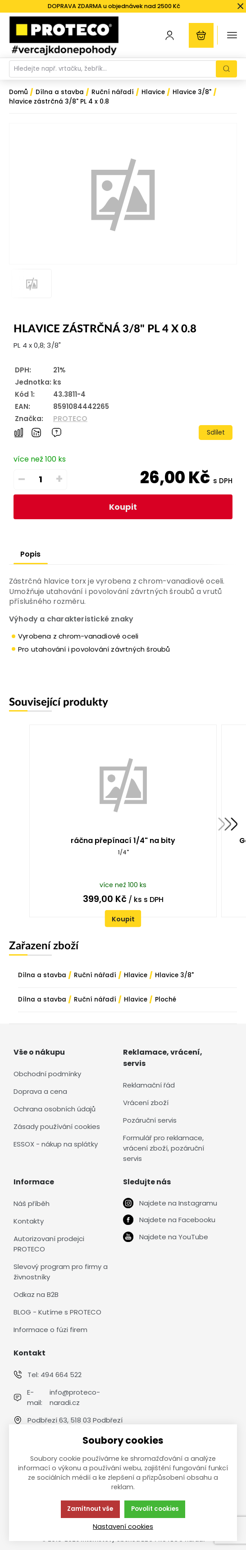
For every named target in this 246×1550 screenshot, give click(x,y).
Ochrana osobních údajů (55, 1109)
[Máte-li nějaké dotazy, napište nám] (56, 432)
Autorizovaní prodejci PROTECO (49, 1244)
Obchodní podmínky (47, 1074)
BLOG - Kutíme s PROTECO (57, 1312)
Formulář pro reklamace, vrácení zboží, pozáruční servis (163, 1148)
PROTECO (70, 418)
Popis (30, 554)
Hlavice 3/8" (174, 975)
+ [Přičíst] (59, 479)
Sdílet (216, 432)
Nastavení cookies (123, 1526)
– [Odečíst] (22, 479)
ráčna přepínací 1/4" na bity (123, 840)
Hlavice (135, 975)
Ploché (165, 999)
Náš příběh (32, 1203)
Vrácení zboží (146, 1102)
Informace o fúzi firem (50, 1329)
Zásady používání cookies (57, 1126)
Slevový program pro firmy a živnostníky (61, 1272)
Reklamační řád (149, 1085)
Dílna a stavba (42, 975)
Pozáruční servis (150, 1120)
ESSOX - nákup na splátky (56, 1144)
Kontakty (29, 1221)
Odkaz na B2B (36, 1294)
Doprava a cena (40, 1091)
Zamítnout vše (90, 1509)
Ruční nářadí (95, 975)
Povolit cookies (155, 1509)
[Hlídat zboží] (36, 432)
